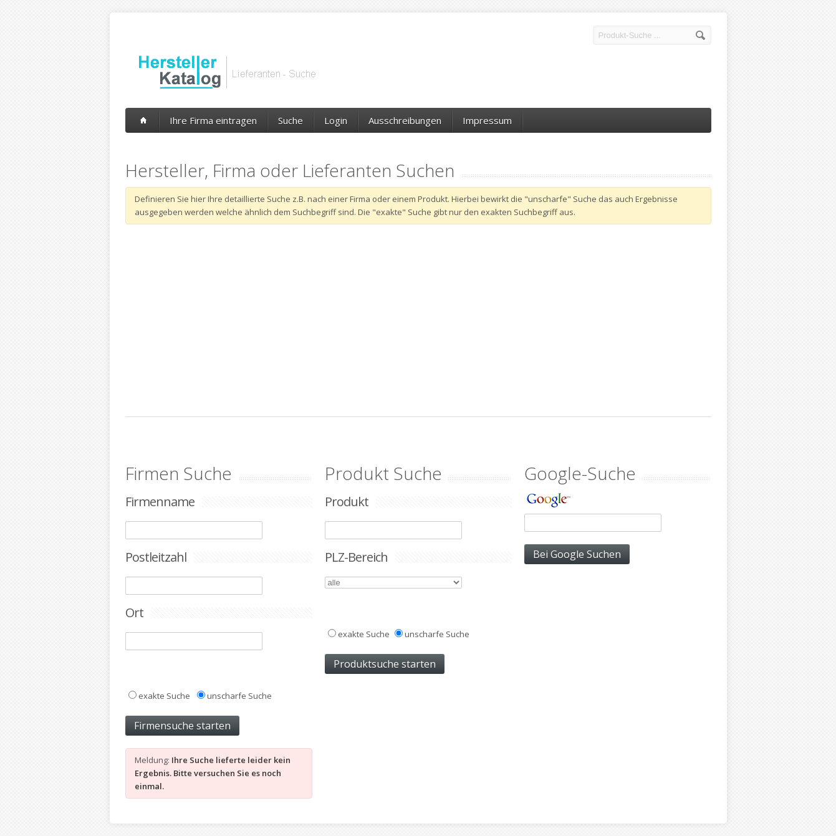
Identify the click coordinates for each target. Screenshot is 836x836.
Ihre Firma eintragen (213, 120)
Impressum (487, 120)
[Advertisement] (418, 320)
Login (335, 120)
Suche (290, 120)
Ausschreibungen (404, 120)
